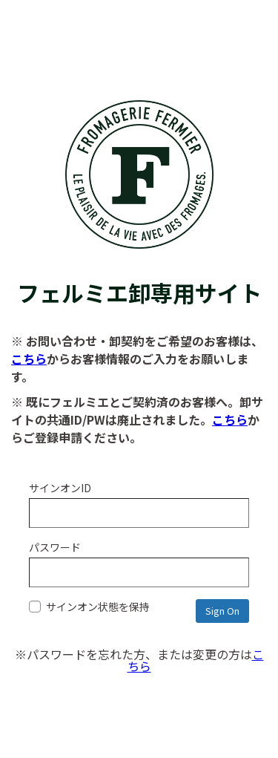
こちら (29, 358)
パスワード (55, 547)
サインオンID (60, 487)
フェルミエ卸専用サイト (139, 277)
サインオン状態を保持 (89, 606)
